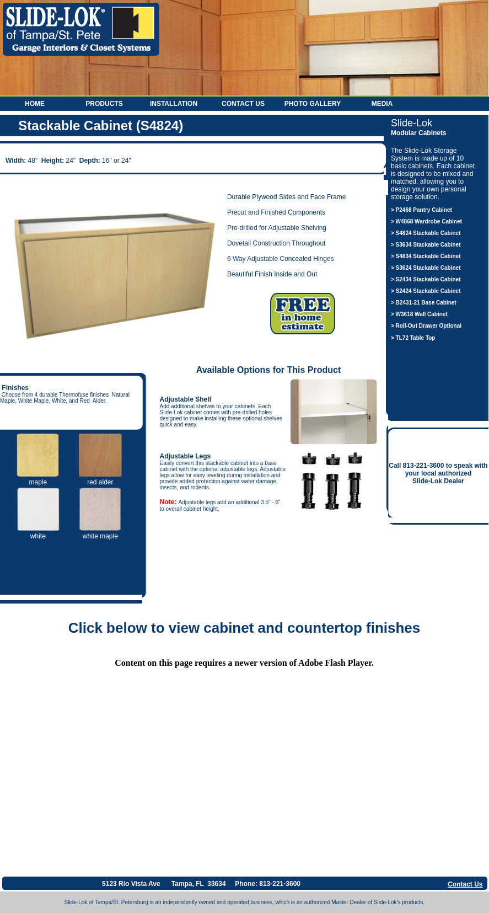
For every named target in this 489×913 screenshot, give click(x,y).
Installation (173, 104)
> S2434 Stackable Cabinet (425, 279)
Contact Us (243, 104)
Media (382, 104)
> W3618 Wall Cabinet (419, 314)
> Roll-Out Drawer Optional (426, 326)
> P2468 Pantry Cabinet (421, 210)
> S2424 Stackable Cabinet (425, 291)
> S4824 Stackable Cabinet (425, 233)
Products (103, 104)
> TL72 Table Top (413, 338)
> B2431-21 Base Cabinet (423, 303)
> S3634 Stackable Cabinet (425, 245)
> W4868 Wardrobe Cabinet (426, 221)
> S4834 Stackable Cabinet (425, 256)
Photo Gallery (312, 104)
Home (35, 104)
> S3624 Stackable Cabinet (425, 268)
